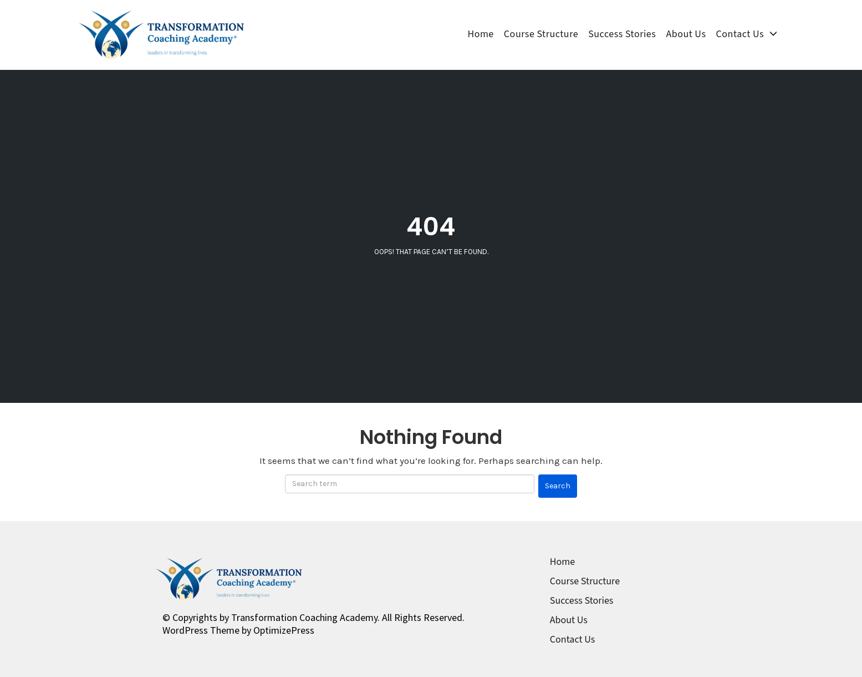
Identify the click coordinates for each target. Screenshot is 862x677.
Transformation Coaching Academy (304, 617)
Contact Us (740, 34)
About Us (686, 34)
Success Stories (622, 34)
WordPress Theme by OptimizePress (238, 630)
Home (480, 34)
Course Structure (541, 34)
